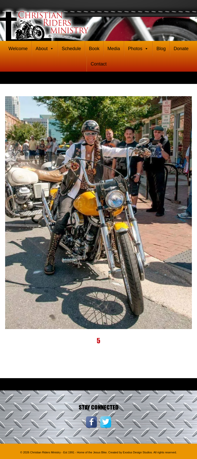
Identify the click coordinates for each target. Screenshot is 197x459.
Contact (98, 64)
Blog (161, 48)
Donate (181, 48)
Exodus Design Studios (137, 452)
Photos (138, 48)
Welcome (18, 48)
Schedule (71, 48)
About (45, 48)
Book (94, 48)
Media (113, 48)
